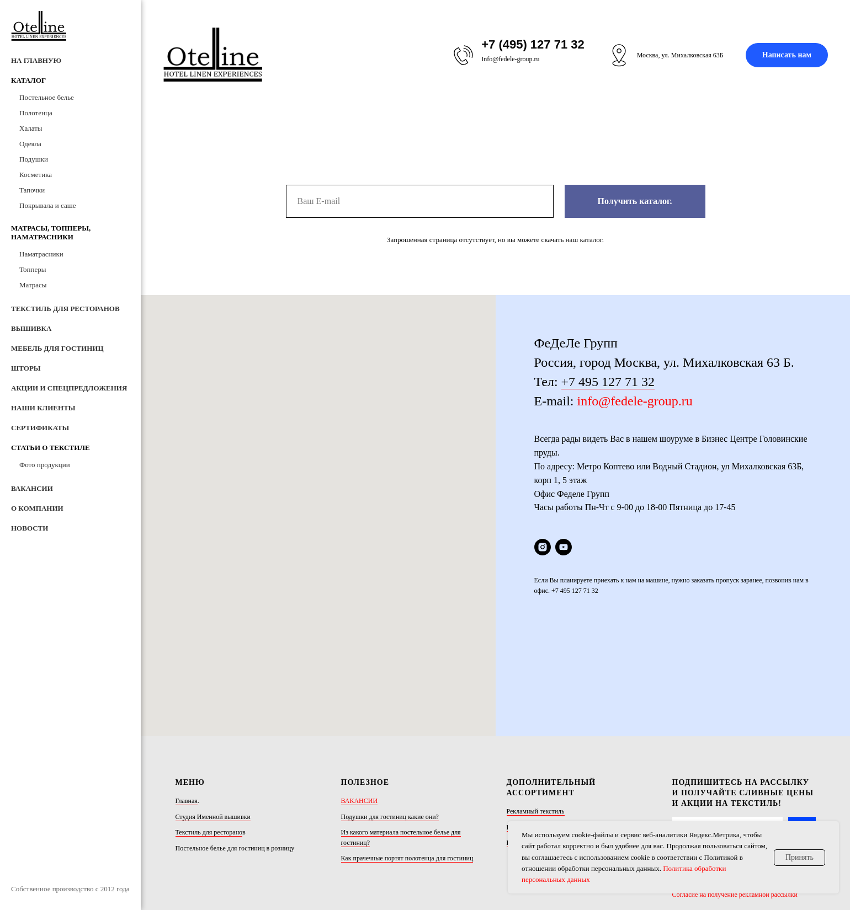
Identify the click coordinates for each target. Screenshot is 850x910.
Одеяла (30, 144)
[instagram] (542, 547)
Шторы (26, 368)
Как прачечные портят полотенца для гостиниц (407, 757)
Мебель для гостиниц (57, 348)
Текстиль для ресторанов (65, 308)
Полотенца (35, 113)
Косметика (35, 174)
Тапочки (32, 190)
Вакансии (32, 488)
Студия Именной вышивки (213, 715)
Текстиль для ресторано (209, 730)
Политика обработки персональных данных (733, 778)
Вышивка (31, 328)
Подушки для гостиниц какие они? (390, 715)
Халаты (30, 128)
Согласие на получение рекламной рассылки (735, 792)
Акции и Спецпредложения (69, 388)
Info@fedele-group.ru (510, 59)
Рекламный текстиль (536, 709)
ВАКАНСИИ (359, 699)
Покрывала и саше (47, 205)
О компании (37, 508)
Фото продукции (44, 465)
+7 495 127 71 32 (608, 381)
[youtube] (563, 547)
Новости (29, 528)
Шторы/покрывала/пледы (542, 725)
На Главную (36, 60)
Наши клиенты (43, 408)
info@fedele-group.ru (634, 401)
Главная (187, 699)
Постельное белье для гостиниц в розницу (235, 746)
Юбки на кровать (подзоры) (546, 741)
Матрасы (33, 285)
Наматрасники (41, 254)
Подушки (33, 159)
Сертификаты (40, 428)
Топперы (32, 269)
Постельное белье (46, 97)
